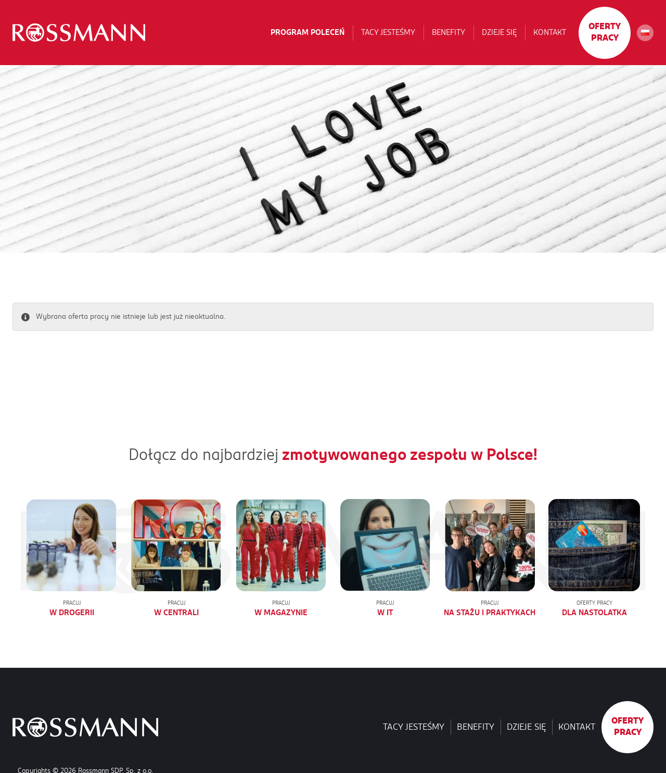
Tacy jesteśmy (388, 32)
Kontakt (549, 32)
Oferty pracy (604, 32)
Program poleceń (307, 32)
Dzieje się (499, 32)
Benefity (448, 32)
